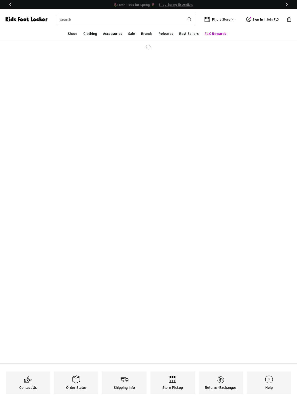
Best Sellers (189, 33)
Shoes (72, 33)
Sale (131, 33)
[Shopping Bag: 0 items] (289, 19)
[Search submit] (189, 19)
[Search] (126, 19)
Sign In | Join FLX (262, 19)
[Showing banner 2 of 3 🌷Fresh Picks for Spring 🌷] (155, 4)
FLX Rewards (215, 33)
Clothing (90, 33)
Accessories (112, 33)
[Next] (286, 4)
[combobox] (126, 19)
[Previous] (10, 4)
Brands (146, 33)
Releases (165, 33)
